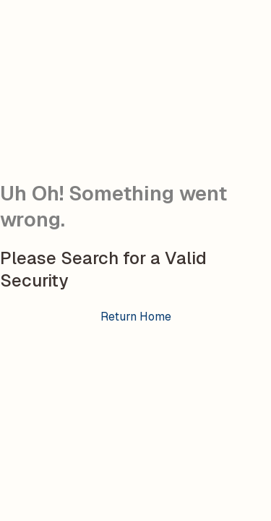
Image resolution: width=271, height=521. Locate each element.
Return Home (135, 316)
